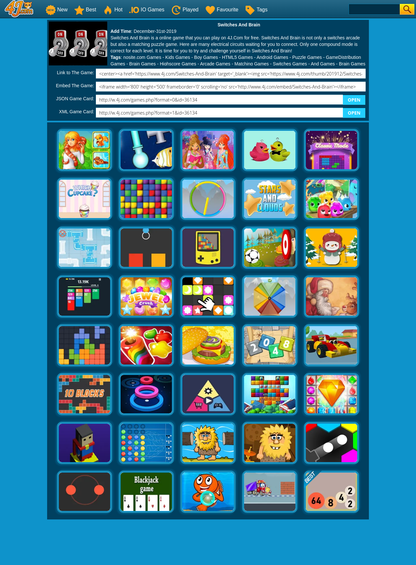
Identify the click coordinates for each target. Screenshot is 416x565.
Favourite (222, 9)
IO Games (146, 9)
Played (185, 9)
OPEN (354, 100)
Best (85, 9)
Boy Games (206, 57)
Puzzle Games (307, 57)
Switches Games (290, 63)
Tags (256, 9)
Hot (113, 9)
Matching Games (251, 63)
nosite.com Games (142, 57)
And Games (323, 63)
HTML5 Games (237, 57)
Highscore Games (178, 63)
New (57, 9)
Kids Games (177, 57)
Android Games (272, 57)
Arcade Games (215, 63)
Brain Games (142, 63)
